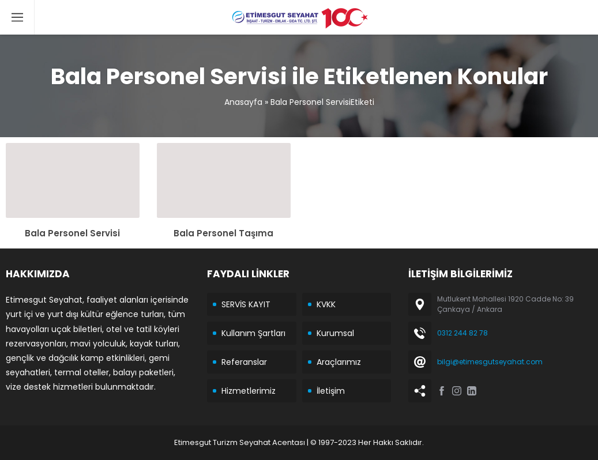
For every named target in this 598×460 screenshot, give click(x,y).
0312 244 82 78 (462, 333)
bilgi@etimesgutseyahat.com (490, 362)
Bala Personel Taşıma (223, 233)
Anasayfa (243, 102)
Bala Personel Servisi (72, 233)
